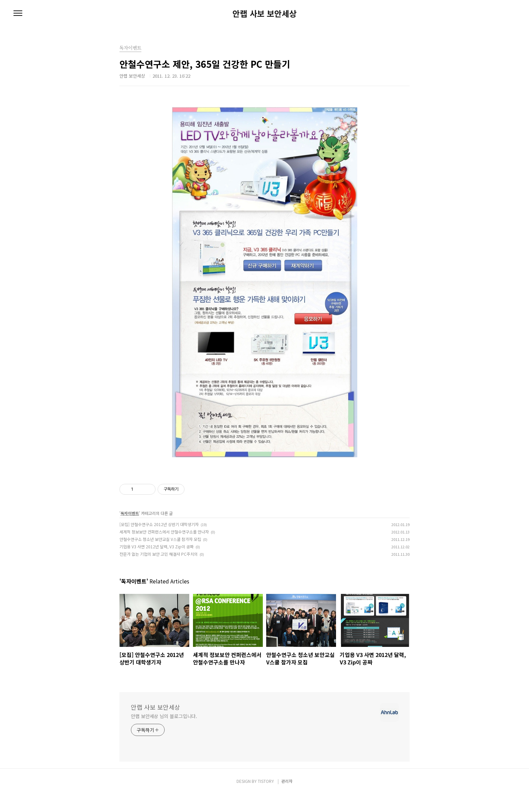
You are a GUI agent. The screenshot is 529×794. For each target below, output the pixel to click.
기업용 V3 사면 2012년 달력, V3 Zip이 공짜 (156, 546)
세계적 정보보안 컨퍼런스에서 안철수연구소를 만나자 (164, 532)
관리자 (287, 781)
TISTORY (266, 781)
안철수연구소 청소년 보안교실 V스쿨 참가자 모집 (160, 539)
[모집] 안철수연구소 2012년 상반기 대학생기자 (159, 524)
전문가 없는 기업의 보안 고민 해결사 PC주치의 (158, 554)
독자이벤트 (129, 513)
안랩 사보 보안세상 (264, 13)
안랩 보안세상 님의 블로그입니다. (164, 716)
